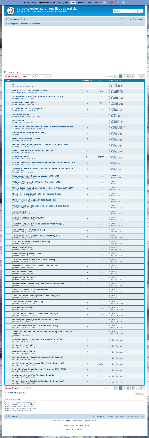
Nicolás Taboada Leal (22, 272)
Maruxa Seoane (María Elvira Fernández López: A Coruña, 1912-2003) (43, 188)
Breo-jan (18, 86)
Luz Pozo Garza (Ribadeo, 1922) (26, 254)
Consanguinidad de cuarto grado (27, 108)
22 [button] (140, 76)
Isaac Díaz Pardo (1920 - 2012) (26, 138)
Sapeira (114, 114)
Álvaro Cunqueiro (20, 212)
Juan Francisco (20, 92)
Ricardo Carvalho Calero (23, 351)
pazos (17, 321)
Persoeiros (11, 72)
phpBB (67, 420)
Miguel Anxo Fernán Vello (24, 278)
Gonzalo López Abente (22, 308)
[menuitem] (23, 19)
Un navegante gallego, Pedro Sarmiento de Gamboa (36, 320)
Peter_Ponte (19, 116)
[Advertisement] (74, 47)
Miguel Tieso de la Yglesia (24, 102)
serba (17, 98)
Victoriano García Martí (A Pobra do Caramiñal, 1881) (36, 182)
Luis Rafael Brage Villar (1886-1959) (28, 230)
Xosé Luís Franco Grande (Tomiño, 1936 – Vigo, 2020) (36, 296)
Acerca (81, 2)
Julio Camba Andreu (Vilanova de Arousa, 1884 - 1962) (37, 339)
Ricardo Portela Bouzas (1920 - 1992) (29, 132)
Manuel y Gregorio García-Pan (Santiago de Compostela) (38, 381)
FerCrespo (19, 104)
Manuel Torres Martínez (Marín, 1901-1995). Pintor (34, 200)
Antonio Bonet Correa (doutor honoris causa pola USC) (37, 96)
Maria (113, 223)
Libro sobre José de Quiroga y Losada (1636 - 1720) (35, 176)
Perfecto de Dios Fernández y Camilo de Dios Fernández (38, 284)
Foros (72, 2)
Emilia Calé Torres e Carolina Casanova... (31, 290)
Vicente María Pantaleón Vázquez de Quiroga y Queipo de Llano (41, 206)
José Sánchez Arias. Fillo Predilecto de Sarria (33, 375)
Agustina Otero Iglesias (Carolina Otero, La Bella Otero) (37, 357)
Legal (89, 2)
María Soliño (18, 120)
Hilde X (17, 110)
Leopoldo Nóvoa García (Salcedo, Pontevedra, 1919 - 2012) (39, 369)
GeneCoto (115, 120)
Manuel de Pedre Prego (23, 248)
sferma (113, 96)
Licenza (97, 2)
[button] (116, 76)
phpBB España (84, 425)
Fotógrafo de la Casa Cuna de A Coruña (30, 90)
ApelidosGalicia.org (47, 2)
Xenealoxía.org (30, 2)
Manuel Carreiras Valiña (23, 345)
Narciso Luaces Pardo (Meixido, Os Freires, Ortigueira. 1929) (40, 144)
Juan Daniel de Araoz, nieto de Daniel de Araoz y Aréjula (38, 224)
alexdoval (18, 122)
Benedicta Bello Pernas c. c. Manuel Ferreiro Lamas (36, 266)
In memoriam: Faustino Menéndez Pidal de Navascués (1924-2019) (42, 126)
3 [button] (127, 76)
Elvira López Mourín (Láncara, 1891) (28, 218)
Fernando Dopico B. (25, 128)
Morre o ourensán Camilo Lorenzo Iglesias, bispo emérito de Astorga (43, 162)
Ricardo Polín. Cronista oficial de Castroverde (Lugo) (36, 194)
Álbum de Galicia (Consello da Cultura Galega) (33, 260)
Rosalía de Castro (20, 156)
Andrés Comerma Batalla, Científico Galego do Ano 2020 (38, 363)
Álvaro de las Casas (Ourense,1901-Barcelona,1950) (36, 236)
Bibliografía (63, 2)
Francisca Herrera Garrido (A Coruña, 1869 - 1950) (35, 326)
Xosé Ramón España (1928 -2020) (27, 302)
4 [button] (130, 76)
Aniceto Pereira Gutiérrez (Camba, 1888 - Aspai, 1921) (36, 314)
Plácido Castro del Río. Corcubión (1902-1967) (33, 150)
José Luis (114, 176)
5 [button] (133, 76)
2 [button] (123, 76)
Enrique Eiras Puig (20, 114)
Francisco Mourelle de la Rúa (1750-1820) (31, 242)
